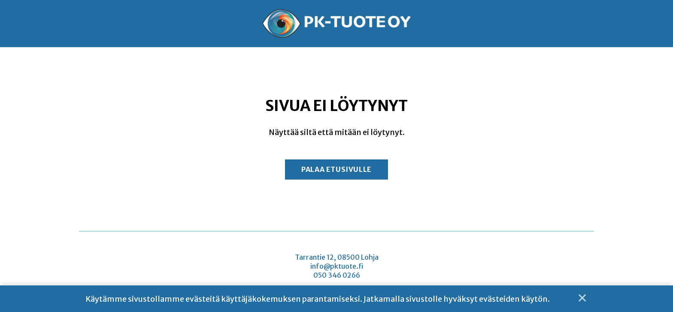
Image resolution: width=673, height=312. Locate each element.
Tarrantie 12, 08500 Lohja (337, 258)
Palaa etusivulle (336, 169)
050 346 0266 (336, 276)
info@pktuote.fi (336, 267)
